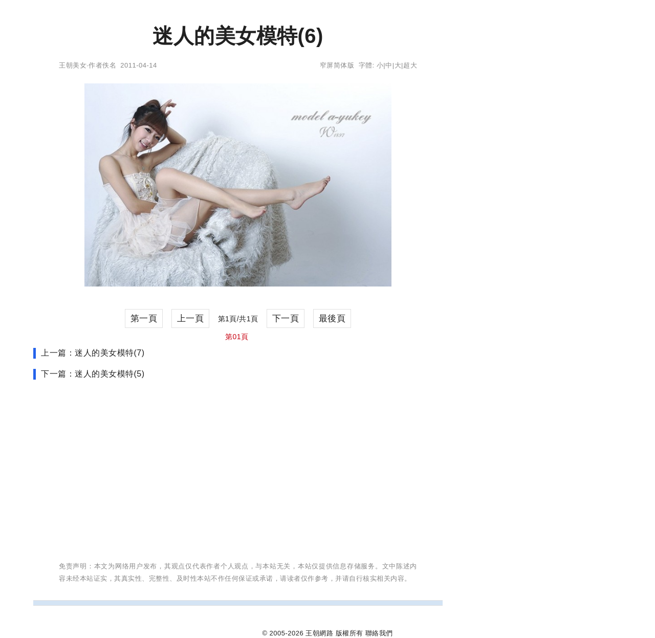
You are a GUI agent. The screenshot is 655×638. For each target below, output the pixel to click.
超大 (410, 65)
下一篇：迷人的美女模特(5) (93, 373)
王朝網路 (319, 633)
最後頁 (332, 318)
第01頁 (237, 337)
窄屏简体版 (337, 65)
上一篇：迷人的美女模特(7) (93, 352)
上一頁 (190, 318)
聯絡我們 (379, 633)
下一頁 (285, 318)
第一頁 (144, 318)
